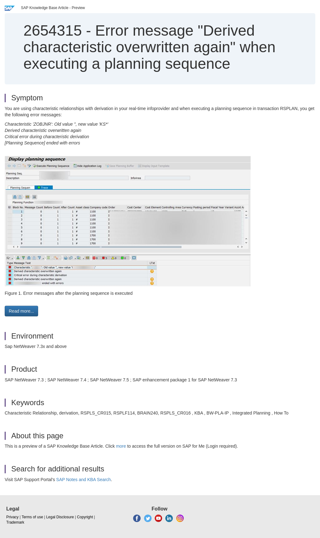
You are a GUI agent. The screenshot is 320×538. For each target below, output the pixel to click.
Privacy (12, 517)
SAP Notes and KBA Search (83, 479)
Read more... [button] (21, 311)
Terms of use (32, 517)
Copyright (85, 517)
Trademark (15, 522)
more (121, 446)
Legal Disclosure (60, 517)
